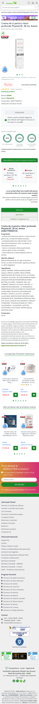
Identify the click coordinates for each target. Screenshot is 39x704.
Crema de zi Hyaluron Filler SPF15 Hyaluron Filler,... (10, 380)
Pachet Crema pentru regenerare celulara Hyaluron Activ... (28, 433)
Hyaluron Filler (7, 392)
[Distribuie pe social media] (3, 33)
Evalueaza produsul (8, 92)
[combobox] (19, 7)
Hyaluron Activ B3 (27, 445)
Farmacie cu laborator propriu (12, 514)
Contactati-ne (6, 532)
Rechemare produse (8, 529)
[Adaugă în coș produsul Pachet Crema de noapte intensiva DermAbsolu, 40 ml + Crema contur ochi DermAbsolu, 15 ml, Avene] (15, 448)
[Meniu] (3, 3)
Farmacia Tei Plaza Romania (12, 581)
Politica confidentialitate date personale (15, 549)
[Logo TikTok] (24, 681)
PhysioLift (10, 98)
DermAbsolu (6, 445)
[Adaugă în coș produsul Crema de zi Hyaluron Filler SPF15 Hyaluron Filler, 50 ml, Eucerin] (15, 395)
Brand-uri (4, 526)
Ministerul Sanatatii (8, 561)
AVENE (9, 95)
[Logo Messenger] (17, 681)
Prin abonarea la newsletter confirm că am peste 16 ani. (19, 473)
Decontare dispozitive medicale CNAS (14, 555)
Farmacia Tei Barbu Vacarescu (13, 578)
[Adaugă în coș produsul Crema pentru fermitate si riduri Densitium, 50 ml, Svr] (34, 395)
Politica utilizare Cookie (9, 546)
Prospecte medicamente (10, 558)
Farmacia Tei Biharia (9, 595)
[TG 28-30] (19, 17)
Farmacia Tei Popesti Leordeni (13, 598)
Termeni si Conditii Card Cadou (12, 508)
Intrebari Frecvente (8, 523)
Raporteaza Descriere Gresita (13, 345)
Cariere (4, 543)
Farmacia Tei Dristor (9, 584)
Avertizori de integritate (9, 552)
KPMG (28, 673)
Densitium (24, 392)
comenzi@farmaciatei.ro (13, 623)
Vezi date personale (18, 490)
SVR (22, 389)
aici (21, 122)
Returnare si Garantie (9, 520)
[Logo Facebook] (14, 681)
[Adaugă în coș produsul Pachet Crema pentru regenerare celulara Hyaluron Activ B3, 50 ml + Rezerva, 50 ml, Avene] (34, 448)
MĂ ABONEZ (19, 484)
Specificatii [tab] (19, 215)
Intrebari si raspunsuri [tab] (19, 219)
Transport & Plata (7, 517)
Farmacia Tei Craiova (9, 607)
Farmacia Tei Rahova (9, 592)
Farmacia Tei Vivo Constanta (12, 590)
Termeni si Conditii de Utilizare (12, 505)
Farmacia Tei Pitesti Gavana (12, 601)
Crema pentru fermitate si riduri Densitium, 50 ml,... (29, 380)
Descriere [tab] (19, 210)
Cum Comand (6, 511)
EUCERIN (5, 389)
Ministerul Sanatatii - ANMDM (12, 564)
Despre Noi (5, 540)
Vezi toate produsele (29, 84)
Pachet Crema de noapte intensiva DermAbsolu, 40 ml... (10, 433)
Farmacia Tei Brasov (9, 604)
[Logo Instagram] (21, 681)
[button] (17, 75)
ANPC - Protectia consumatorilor (13, 570)
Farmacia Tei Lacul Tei (10, 587)
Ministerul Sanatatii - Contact (11, 567)
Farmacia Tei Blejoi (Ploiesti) (12, 610)
